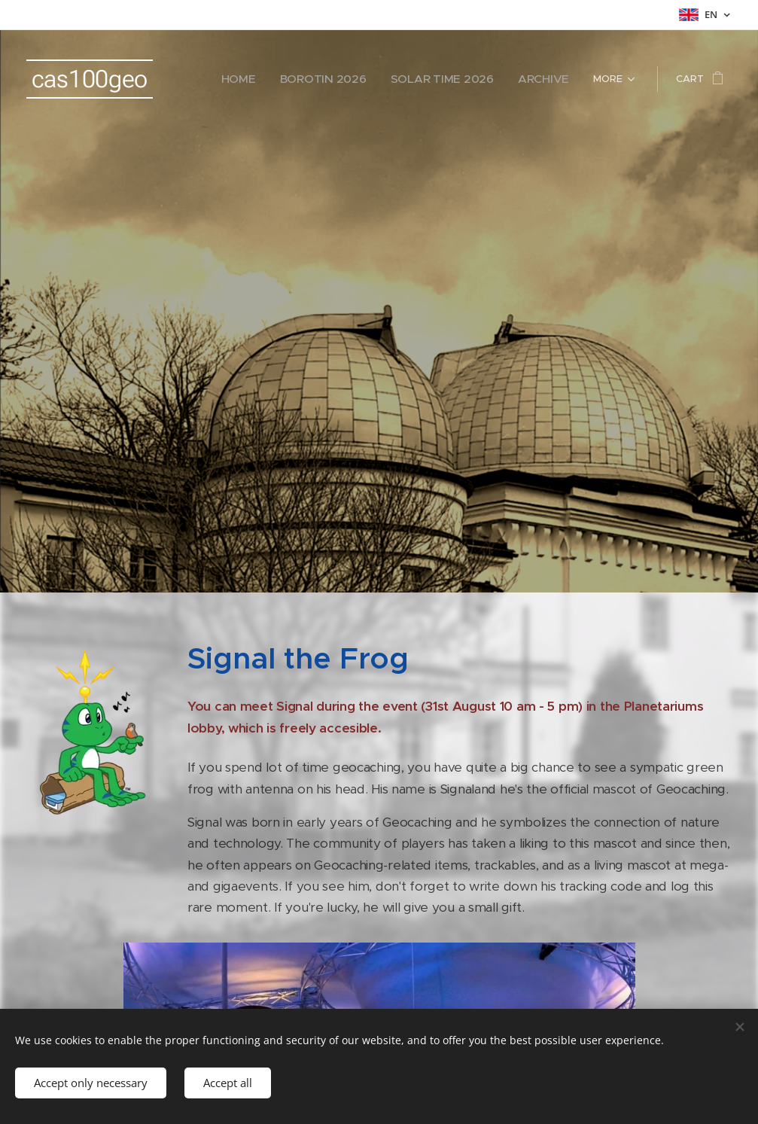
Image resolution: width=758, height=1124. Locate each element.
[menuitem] (278, 79)
